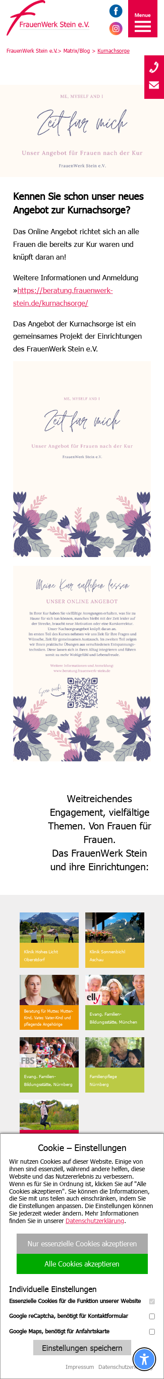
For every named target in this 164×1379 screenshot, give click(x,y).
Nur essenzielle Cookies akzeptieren (82, 1243)
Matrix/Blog (76, 50)
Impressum (80, 1366)
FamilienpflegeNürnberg (103, 1080)
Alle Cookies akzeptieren (82, 1263)
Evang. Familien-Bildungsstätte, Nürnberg (48, 1080)
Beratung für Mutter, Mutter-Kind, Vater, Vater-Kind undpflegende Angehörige (48, 1018)
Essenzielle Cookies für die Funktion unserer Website (82, 1300)
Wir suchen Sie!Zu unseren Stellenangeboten (48, 1146)
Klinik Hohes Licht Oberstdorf (41, 955)
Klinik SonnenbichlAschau (107, 955)
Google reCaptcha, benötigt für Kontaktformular (82, 1315)
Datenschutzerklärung (95, 1220)
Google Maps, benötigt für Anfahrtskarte (82, 1331)
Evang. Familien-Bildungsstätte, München (113, 1017)
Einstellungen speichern (82, 1348)
